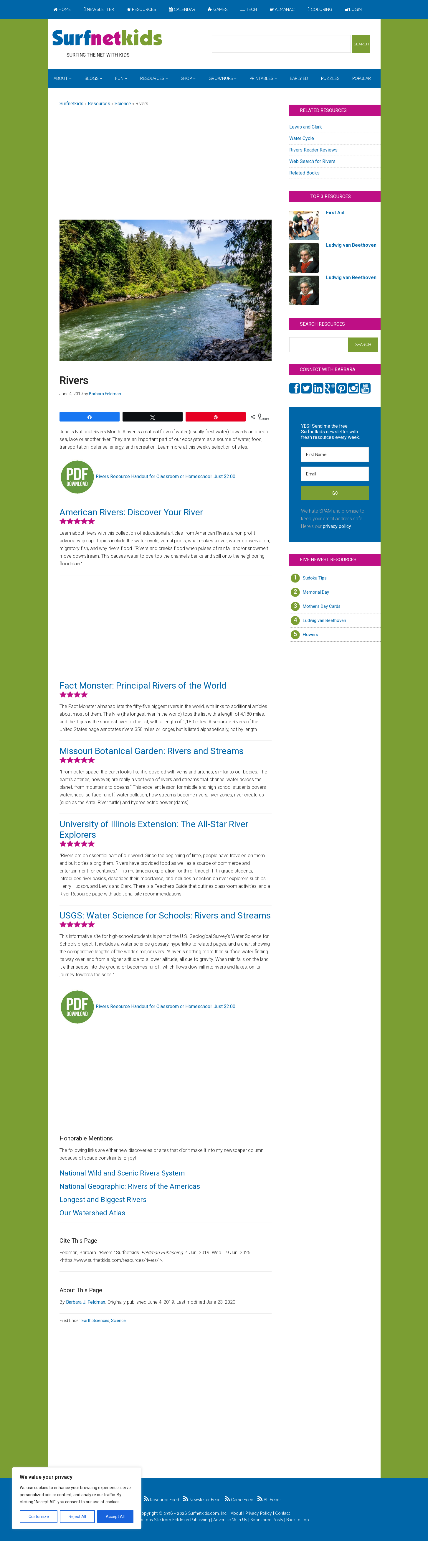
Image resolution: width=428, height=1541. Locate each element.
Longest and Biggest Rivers (103, 1200)
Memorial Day (316, 592)
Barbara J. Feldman (85, 1302)
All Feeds (269, 1499)
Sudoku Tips (315, 578)
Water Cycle (301, 138)
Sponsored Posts (266, 1519)
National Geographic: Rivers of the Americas (130, 1186)
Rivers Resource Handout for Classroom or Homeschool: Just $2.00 (165, 476)
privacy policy (337, 526)
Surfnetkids (71, 103)
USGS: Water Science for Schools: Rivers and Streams (165, 915)
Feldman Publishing (191, 1519)
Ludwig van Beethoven (324, 620)
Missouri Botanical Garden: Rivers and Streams (152, 751)
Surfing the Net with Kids (107, 38)
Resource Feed (161, 1499)
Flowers (310, 634)
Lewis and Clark (305, 127)
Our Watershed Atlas (92, 1213)
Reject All (77, 1516)
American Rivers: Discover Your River (131, 512)
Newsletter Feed (202, 1499)
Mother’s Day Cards (322, 606)
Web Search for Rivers (312, 161)
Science (123, 103)
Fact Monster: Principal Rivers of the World (143, 685)
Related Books (304, 173)
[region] (76, 1498)
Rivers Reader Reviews (313, 150)
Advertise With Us (230, 1519)
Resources (99, 103)
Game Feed (239, 1499)
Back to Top (297, 1519)
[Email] (335, 474)
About (236, 1513)
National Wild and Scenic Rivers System (122, 1173)
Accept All (115, 1516)
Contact (282, 1513)
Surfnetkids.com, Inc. (207, 1513)
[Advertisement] (166, 158)
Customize (39, 1516)
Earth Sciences (95, 1320)
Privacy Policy (258, 1513)
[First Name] (335, 454)
